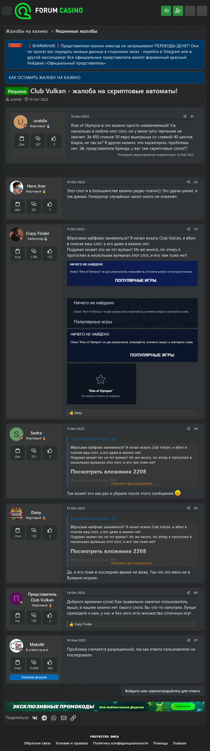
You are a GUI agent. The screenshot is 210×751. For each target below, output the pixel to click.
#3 (196, 229)
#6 (196, 592)
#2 (196, 182)
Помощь (160, 743)
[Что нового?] (190, 11)
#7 (196, 640)
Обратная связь (37, 743)
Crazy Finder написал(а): (90, 439)
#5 (196, 508)
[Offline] (25, 126)
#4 (196, 428)
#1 (192, 116)
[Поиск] (202, 11)
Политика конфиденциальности (120, 743)
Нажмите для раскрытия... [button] (132, 483)
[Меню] (7, 11)
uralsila (16, 99)
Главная (179, 743)
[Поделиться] (184, 116)
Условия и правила (72, 743)
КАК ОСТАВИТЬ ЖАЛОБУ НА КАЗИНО (44, 77)
